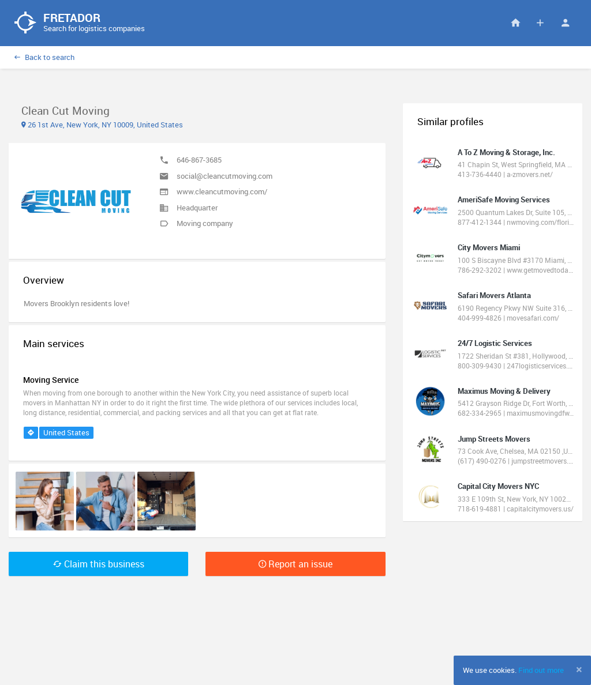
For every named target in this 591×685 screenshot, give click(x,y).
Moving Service (50, 379)
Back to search (44, 57)
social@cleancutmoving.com (224, 176)
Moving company (205, 223)
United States (66, 432)
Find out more (541, 670)
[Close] (579, 669)
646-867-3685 (199, 160)
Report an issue (295, 564)
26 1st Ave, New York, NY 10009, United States (102, 124)
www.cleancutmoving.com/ (222, 191)
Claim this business (98, 564)
